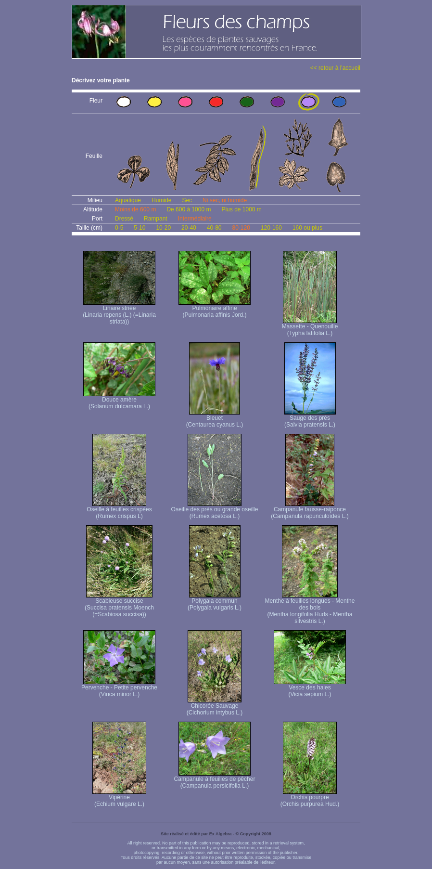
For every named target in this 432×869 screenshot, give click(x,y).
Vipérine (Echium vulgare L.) (119, 798)
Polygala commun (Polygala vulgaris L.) (214, 601)
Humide (161, 200)
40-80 (214, 227)
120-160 (271, 227)
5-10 (139, 227)
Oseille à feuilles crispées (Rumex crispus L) (119, 510)
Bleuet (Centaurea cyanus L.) (214, 418)
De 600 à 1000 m (188, 209)
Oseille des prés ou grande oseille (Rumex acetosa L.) (214, 510)
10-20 (163, 227)
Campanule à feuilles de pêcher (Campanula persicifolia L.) (214, 779)
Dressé (124, 218)
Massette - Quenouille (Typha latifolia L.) (310, 327)
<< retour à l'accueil (335, 68)
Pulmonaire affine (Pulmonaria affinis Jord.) (214, 308)
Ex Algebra (220, 833)
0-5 (119, 227)
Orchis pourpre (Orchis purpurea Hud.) (310, 798)
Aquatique (128, 200)
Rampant (155, 218)
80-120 (241, 227)
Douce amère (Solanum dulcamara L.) (119, 400)
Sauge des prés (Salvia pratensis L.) (310, 418)
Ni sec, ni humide (225, 200)
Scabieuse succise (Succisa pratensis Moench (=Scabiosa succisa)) (119, 605)
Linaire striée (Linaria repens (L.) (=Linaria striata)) (119, 312)
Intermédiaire (195, 218)
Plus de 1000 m (241, 209)
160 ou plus (307, 227)
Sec (187, 200)
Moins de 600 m (135, 209)
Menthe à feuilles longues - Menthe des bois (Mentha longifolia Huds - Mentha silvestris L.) (310, 608)
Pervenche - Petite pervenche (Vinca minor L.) (119, 688)
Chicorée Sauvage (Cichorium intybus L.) (215, 706)
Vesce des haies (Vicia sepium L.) (310, 688)
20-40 (188, 227)
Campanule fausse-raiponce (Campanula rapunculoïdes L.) (309, 510)
